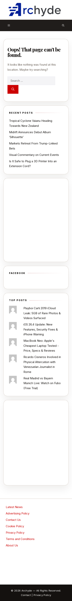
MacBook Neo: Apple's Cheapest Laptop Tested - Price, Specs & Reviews (41, 345)
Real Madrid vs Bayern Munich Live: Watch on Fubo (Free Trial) (42, 383)
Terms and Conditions (20, 539)
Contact (26, 595)
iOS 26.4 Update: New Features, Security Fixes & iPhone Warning (40, 329)
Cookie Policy (15, 526)
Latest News (14, 507)
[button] (63, 25)
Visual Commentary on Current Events (34, 155)
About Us (12, 545)
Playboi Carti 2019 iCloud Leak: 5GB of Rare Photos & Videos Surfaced (42, 313)
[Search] (12, 89)
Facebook (17, 273)
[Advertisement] (36, 220)
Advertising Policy (17, 513)
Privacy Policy (15, 532)
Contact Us (13, 520)
